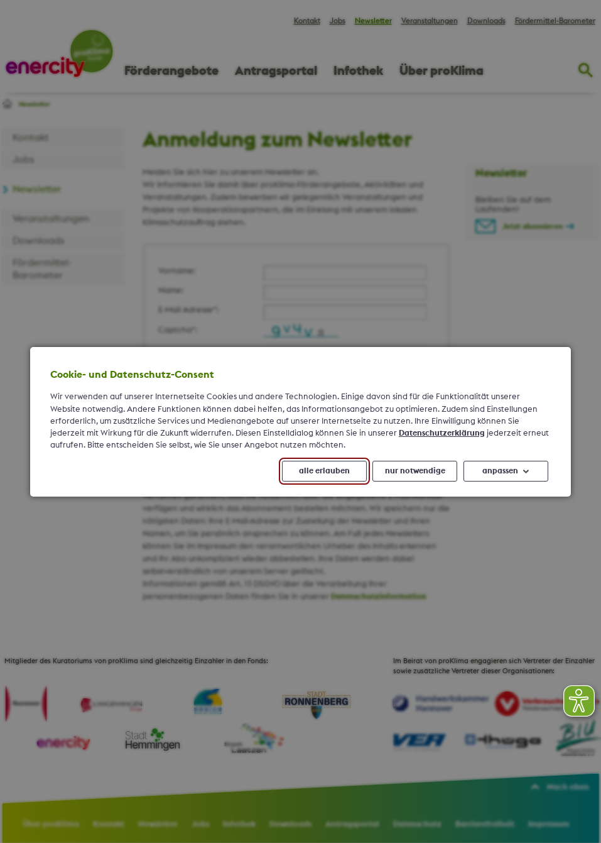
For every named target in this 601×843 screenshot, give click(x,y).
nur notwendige (415, 470)
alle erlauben (324, 470)
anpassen (500, 470)
